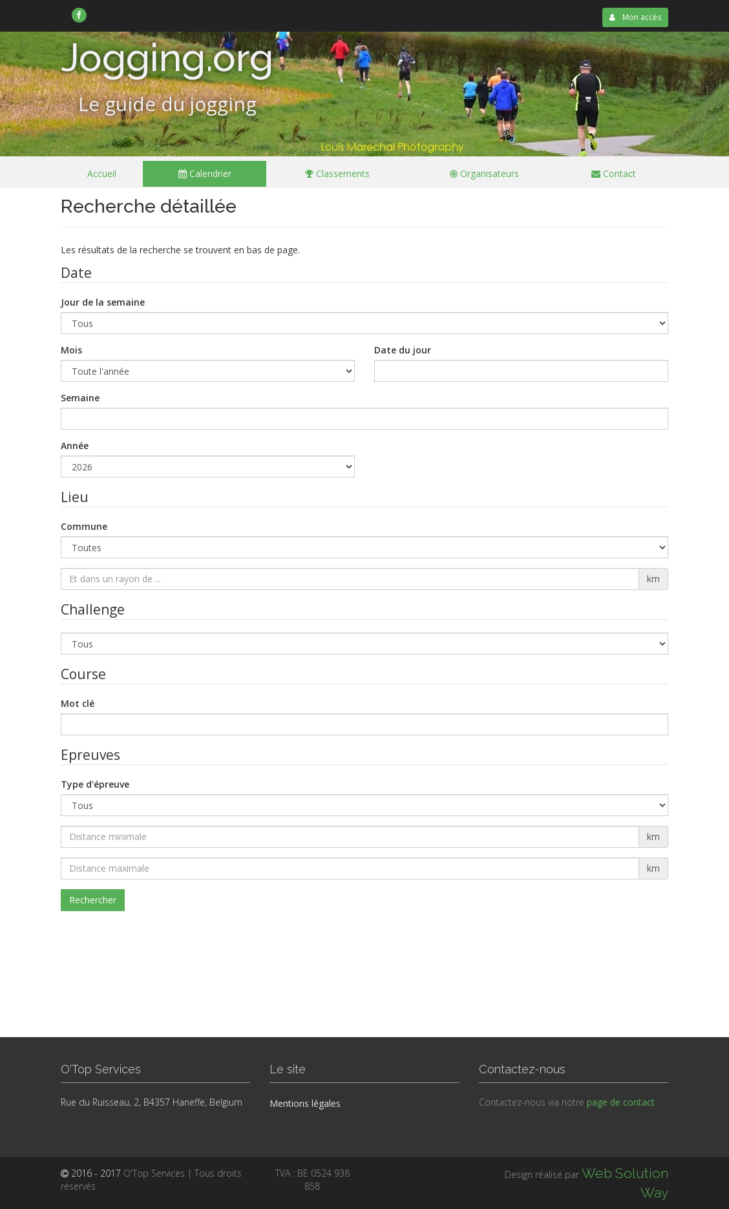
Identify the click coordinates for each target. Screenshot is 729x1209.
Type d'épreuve (95, 784)
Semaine (80, 398)
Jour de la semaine (103, 302)
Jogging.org (167, 57)
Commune (84, 526)
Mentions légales (305, 1103)
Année (75, 445)
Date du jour (402, 350)
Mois (71, 350)
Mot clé (77, 703)
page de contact (621, 1102)
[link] (79, 14)
